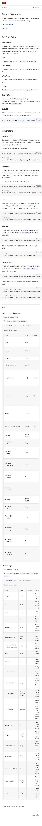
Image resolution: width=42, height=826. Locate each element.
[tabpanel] (21, 447)
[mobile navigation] (39, 2)
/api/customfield (7, 24)
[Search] (34, 2)
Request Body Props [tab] (10, 326)
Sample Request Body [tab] (24, 326)
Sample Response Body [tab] (11, 330)
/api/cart (5, 28)
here (6, 61)
